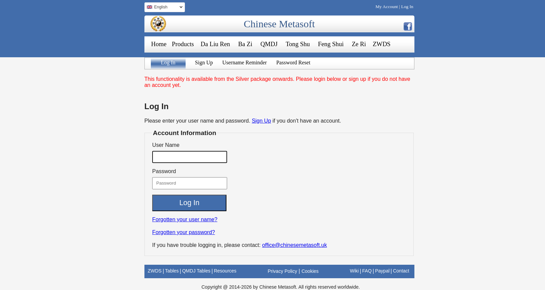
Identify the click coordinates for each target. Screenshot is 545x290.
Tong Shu (297, 43)
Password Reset (293, 62)
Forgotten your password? (183, 232)
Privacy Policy (282, 271)
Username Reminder (244, 62)
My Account (387, 6)
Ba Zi (245, 43)
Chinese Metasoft (279, 23)
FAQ (367, 270)
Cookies (310, 271)
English (163, 8)
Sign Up (204, 62)
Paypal (382, 270)
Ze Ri (359, 43)
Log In (407, 6)
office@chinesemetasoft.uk (294, 245)
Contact (401, 270)
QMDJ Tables (196, 270)
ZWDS (381, 43)
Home (159, 43)
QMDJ (269, 43)
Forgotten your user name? (184, 219)
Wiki (354, 270)
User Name (166, 145)
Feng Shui (331, 43)
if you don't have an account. (307, 121)
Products (183, 43)
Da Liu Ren (215, 43)
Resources (225, 270)
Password (164, 171)
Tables (172, 270)
